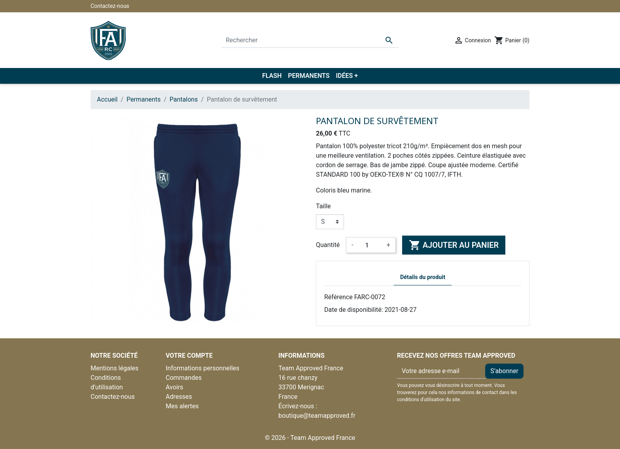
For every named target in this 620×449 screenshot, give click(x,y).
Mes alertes (182, 406)
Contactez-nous (110, 6)
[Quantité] (370, 245)
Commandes (184, 377)
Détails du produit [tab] (422, 277)
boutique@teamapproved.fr (316, 415)
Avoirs (174, 387)
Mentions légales (114, 368)
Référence (338, 297)
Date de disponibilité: (353, 309)
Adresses (179, 396)
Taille (323, 206)
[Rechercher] (310, 40)
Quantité (328, 245)
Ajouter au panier (454, 245)
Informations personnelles (202, 368)
